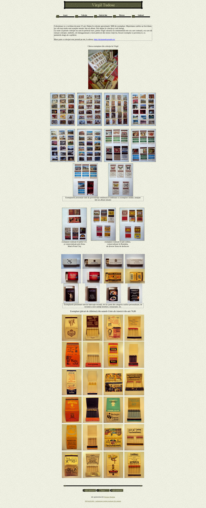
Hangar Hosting (109, 497)
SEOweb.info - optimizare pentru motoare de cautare (103, 501)
